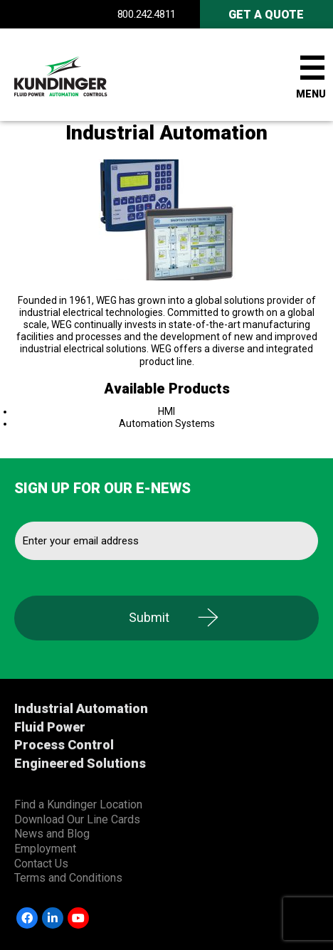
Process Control (64, 744)
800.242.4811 (146, 14)
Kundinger (85, 74)
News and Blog (52, 833)
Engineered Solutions (80, 763)
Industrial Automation (81, 708)
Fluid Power (49, 726)
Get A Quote (266, 14)
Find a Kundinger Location (78, 804)
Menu (311, 94)
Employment (45, 848)
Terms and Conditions (68, 878)
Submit (149, 617)
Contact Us (41, 863)
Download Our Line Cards (77, 819)
